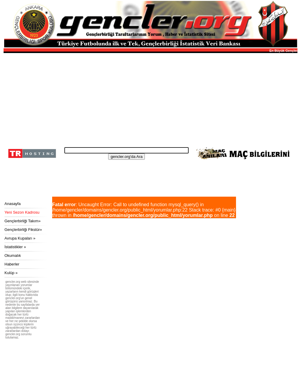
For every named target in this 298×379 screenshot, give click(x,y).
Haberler (11, 264)
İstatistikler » (15, 247)
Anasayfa (12, 203)
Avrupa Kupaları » (19, 238)
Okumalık (12, 255)
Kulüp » (11, 273)
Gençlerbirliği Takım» (22, 221)
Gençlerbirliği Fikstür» (23, 229)
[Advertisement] (149, 98)
